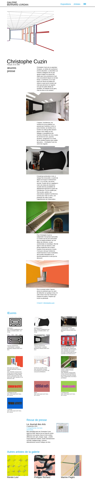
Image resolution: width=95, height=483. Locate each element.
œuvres (11, 67)
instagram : (45, 303)
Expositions (66, 4)
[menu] (84, 4)
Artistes (77, 4)
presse (11, 71)
